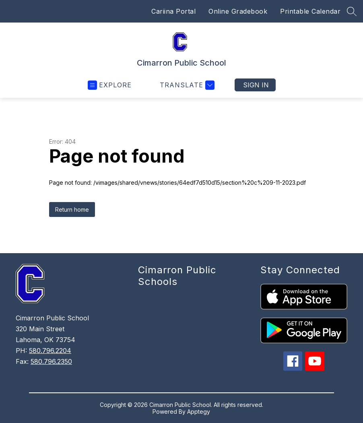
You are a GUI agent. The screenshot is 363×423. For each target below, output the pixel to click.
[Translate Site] (186, 85)
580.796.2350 (51, 361)
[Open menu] (110, 85)
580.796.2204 (50, 351)
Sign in (256, 85)
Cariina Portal (173, 11)
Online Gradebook (237, 11)
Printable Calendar (310, 11)
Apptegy (198, 411)
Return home (72, 209)
